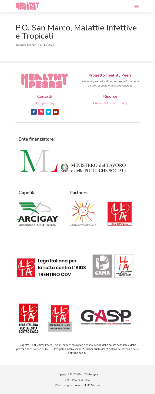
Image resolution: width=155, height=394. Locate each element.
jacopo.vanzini (28, 45)
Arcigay (93, 374)
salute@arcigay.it (45, 103)
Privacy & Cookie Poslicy (110, 103)
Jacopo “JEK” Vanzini (87, 385)
